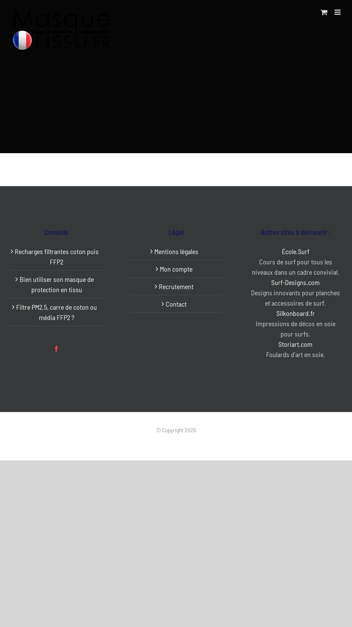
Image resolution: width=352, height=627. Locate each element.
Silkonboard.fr (295, 313)
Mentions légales (176, 251)
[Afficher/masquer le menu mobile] (338, 12)
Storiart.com (295, 344)
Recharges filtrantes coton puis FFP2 (57, 256)
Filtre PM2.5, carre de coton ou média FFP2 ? (56, 312)
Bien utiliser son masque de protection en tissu (57, 284)
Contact (176, 304)
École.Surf (295, 251)
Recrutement (176, 286)
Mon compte (176, 269)
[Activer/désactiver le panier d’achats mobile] (324, 12)
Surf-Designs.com (295, 282)
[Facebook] (56, 349)
